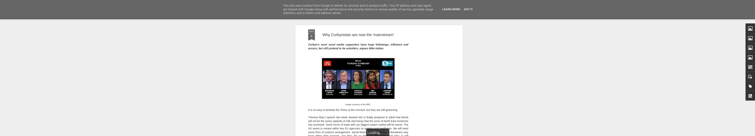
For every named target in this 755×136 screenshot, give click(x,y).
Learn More (451, 9)
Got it (468, 9)
